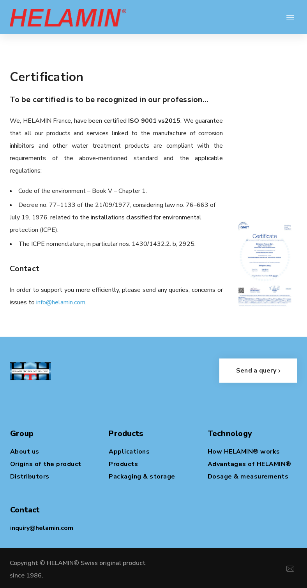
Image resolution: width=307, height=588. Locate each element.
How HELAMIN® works (244, 451)
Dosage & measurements (248, 476)
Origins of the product (45, 464)
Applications (129, 451)
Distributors (29, 476)
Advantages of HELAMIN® (249, 464)
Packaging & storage (142, 476)
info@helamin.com (60, 302)
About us (24, 451)
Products (123, 464)
